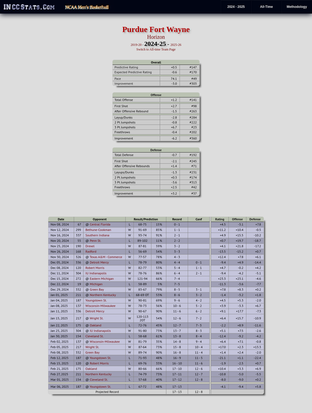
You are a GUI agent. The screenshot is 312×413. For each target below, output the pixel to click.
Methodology (297, 7)
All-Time (266, 7)
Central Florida (100, 224)
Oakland (95, 325)
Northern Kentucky (103, 295)
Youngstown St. (96, 300)
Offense (156, 95)
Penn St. (95, 241)
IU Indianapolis (95, 273)
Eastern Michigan (102, 279)
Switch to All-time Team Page (156, 49)
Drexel (89, 246)
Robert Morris (94, 268)
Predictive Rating (126, 67)
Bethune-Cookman (98, 230)
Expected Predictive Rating (133, 72)
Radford (90, 251)
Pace (117, 79)
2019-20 (136, 45)
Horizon (156, 37)
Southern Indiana (97, 235)
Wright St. (96, 318)
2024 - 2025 (236, 7)
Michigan (96, 284)
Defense (155, 150)
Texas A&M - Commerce (106, 257)
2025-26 (175, 45)
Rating (219, 219)
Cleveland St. (94, 336)
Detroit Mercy (99, 262)
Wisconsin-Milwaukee (100, 306)
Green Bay (97, 289)
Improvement (123, 83)
